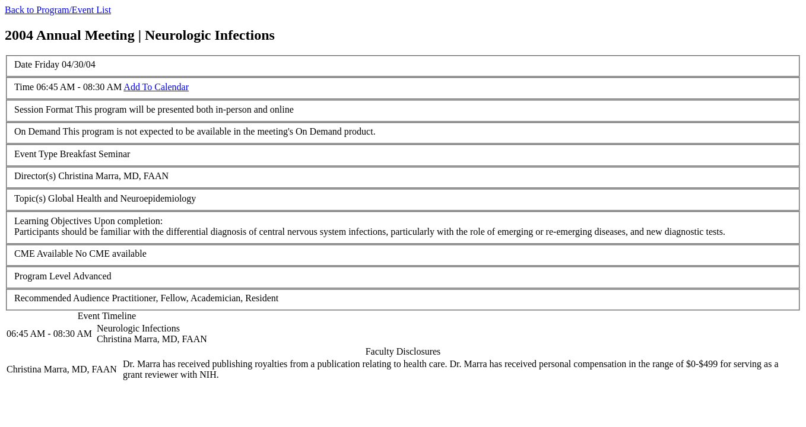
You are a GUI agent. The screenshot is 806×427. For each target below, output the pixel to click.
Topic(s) (30, 198)
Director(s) (35, 176)
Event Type (36, 154)
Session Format (43, 109)
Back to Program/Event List (58, 10)
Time (24, 87)
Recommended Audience (61, 298)
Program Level (42, 276)
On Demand (37, 131)
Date (23, 64)
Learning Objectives (52, 221)
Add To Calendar (156, 87)
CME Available (43, 253)
